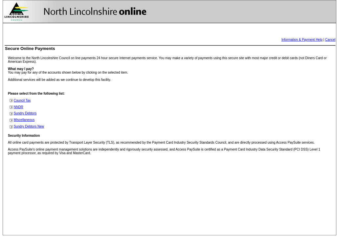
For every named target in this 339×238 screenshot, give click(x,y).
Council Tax (22, 100)
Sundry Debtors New (29, 126)
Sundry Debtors (25, 113)
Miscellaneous (24, 120)
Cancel (330, 39)
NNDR (18, 107)
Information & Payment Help (302, 39)
